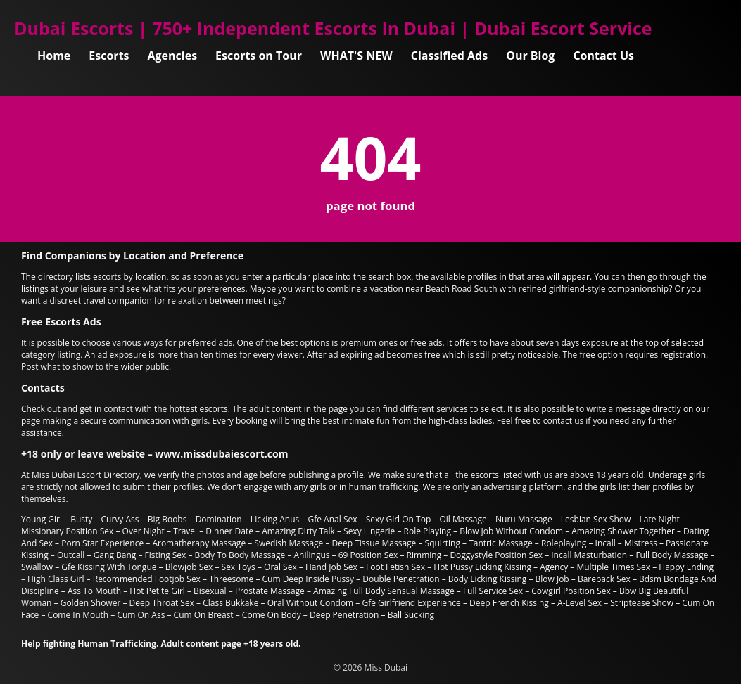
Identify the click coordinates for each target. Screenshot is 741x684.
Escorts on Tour (258, 55)
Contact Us (603, 55)
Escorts (109, 55)
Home (53, 55)
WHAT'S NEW (356, 55)
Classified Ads (449, 55)
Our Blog (530, 55)
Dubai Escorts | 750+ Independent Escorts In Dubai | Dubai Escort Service (333, 28)
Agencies (173, 55)
